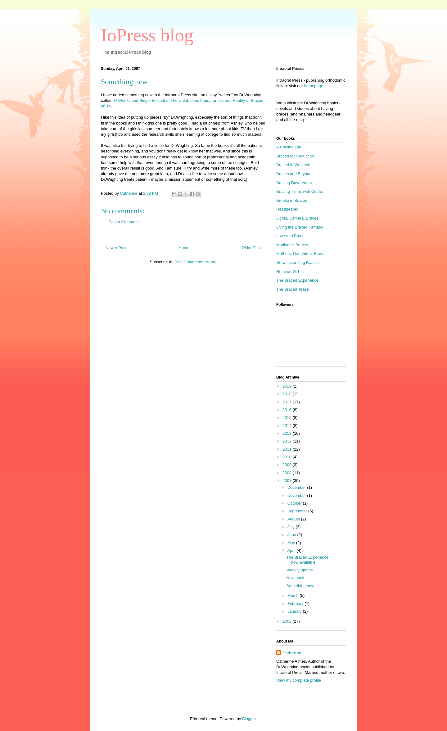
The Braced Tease (292, 289)
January (295, 611)
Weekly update (299, 570)
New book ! (296, 577)
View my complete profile (298, 680)
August (294, 519)
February (296, 603)
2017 (287, 402)
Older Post (251, 247)
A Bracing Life (288, 147)
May (291, 542)
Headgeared (287, 209)
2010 (287, 457)
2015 (287, 417)
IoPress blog (147, 35)
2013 (287, 433)
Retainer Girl (287, 271)
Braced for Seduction (295, 156)
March (293, 595)
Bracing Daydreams (294, 182)
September (297, 511)
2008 (287, 472)
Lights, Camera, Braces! (297, 218)
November (297, 495)
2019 (287, 386)
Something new (300, 585)
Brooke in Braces (291, 200)
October (295, 503)
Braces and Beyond (293, 173)
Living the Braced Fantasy (299, 227)
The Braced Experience (297, 280)
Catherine (291, 653)
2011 (287, 449)
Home (184, 247)
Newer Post (116, 247)
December (297, 487)
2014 (287, 425)
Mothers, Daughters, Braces (301, 253)
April (292, 550)
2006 (287, 621)
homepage (313, 86)
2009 (287, 464)
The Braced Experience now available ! (307, 560)
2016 (287, 409)
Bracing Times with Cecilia (299, 191)
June (292, 534)
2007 (287, 480)
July (291, 526)
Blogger (249, 718)
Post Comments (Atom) (195, 262)
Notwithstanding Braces (297, 262)
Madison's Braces (292, 245)
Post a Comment (124, 222)
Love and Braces (291, 236)
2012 (287, 441)
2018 (287, 394)
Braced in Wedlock (293, 164)
